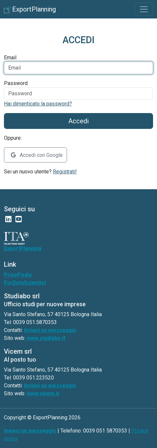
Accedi (78, 121)
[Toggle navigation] (144, 9)
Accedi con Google (37, 155)
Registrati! (65, 171)
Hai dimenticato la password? (38, 104)
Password (16, 83)
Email (10, 57)
